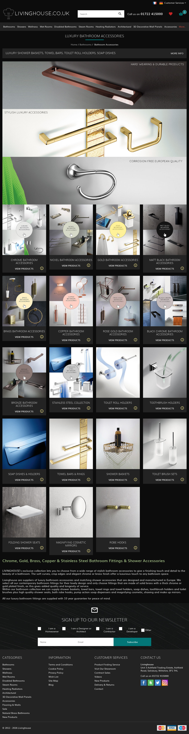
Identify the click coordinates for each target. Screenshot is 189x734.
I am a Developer (132, 630)
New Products (9, 716)
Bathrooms (9, 26)
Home (74, 44)
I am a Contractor (109, 630)
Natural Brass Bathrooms (16, 712)
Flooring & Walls (11, 704)
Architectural (124, 26)
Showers (21, 26)
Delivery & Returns (104, 684)
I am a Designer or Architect (81, 630)
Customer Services (174, 2)
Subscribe (132, 642)
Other (148, 630)
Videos (98, 676)
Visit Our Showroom (105, 668)
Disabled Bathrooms (65, 26)
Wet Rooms (46, 26)
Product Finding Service (107, 664)
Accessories (170, 26)
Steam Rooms (86, 26)
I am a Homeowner (52, 630)
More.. (182, 26)
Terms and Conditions (61, 664)
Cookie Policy (56, 668)
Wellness (33, 26)
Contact (98, 688)
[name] (56, 642)
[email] (94, 642)
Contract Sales (102, 672)
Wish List (53, 676)
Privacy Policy (56, 672)
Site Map (53, 680)
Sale (4, 708)
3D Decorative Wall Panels (147, 26)
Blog (51, 684)
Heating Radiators (106, 26)
